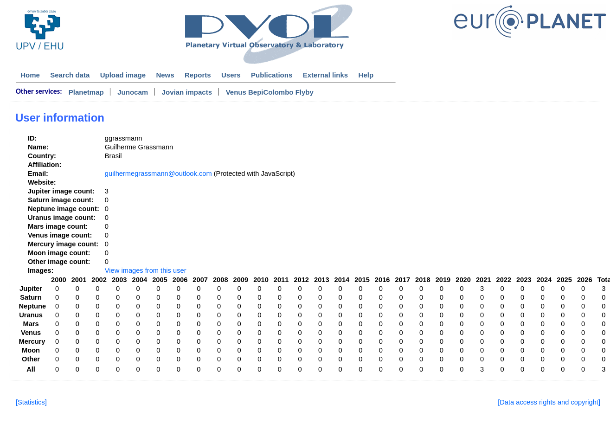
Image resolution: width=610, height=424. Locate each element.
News (165, 74)
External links (325, 74)
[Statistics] (31, 402)
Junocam (132, 92)
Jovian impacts (187, 92)
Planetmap (86, 92)
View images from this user (145, 270)
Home (30, 74)
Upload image (123, 74)
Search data (70, 74)
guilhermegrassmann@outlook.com (158, 173)
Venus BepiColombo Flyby (270, 92)
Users (231, 74)
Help (366, 74)
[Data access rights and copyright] (549, 402)
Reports (198, 74)
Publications (271, 74)
